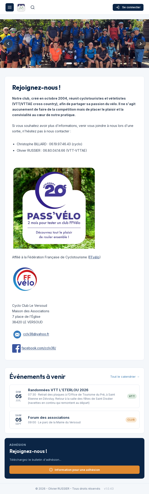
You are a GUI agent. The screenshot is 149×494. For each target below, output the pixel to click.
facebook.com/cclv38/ (39, 348)
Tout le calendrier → (125, 376)
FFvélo (94, 257)
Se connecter (128, 7)
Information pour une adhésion (74, 470)
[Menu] (10, 7)
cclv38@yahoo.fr (36, 334)
